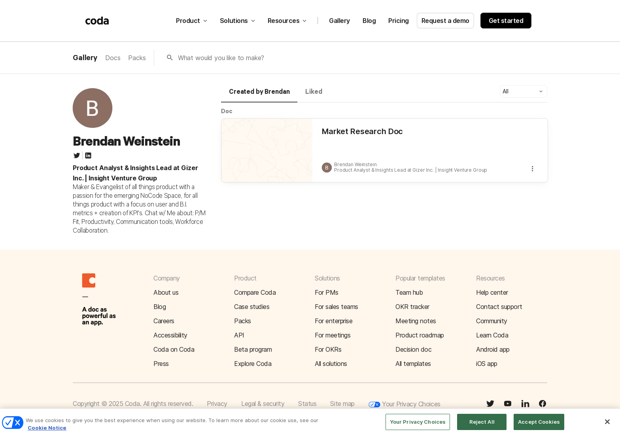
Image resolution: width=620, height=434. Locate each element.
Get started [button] (506, 21)
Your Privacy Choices (404, 404)
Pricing (398, 21)
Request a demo (445, 21)
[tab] (259, 95)
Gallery (339, 21)
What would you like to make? (221, 58)
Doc (226, 111)
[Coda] (97, 21)
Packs (137, 58)
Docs (112, 58)
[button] (523, 91)
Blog (369, 21)
